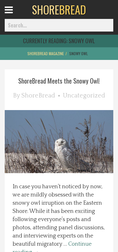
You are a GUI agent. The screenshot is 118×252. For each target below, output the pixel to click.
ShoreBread (38, 95)
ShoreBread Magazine (45, 53)
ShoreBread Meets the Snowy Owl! (59, 80)
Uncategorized (84, 95)
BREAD (59, 9)
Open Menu (16, 15)
